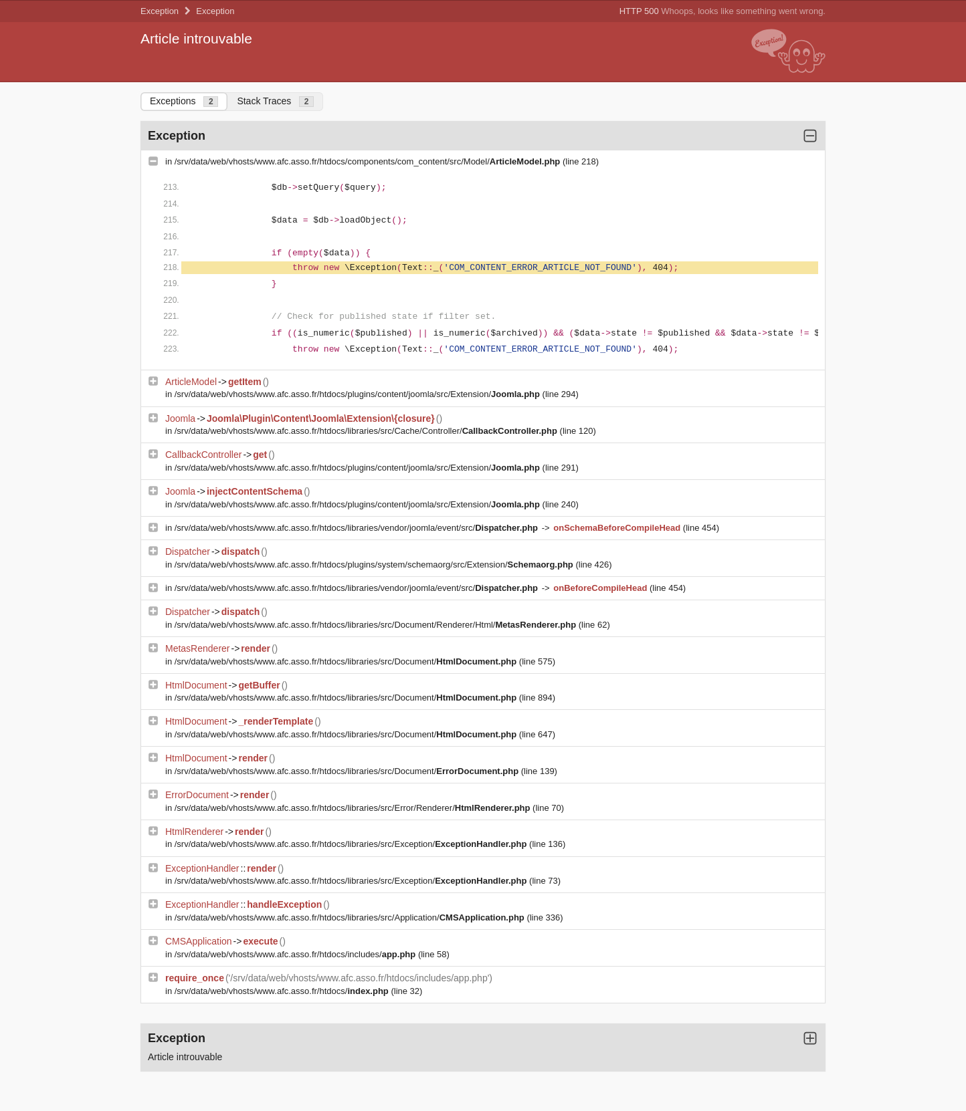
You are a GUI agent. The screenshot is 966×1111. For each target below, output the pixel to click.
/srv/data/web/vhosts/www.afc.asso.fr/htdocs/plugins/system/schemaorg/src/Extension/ (375, 565)
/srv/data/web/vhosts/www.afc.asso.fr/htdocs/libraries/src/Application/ (351, 917)
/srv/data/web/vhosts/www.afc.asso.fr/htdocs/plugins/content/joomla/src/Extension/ (359, 394)
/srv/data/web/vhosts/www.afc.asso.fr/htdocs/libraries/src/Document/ (347, 661)
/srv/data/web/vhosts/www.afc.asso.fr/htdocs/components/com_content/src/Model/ (369, 161)
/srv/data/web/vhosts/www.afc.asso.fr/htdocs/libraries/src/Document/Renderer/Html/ (377, 625)
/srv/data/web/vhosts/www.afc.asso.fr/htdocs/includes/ (296, 954)
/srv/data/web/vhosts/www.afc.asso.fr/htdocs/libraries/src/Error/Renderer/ (354, 808)
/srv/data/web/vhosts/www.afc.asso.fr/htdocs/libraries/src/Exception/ (352, 844)
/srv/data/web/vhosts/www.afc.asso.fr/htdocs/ (283, 991)
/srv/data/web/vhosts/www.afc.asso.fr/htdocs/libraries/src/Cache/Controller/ (367, 431)
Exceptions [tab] (184, 101)
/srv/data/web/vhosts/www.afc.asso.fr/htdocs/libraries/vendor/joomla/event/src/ (358, 528)
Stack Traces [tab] (275, 101)
